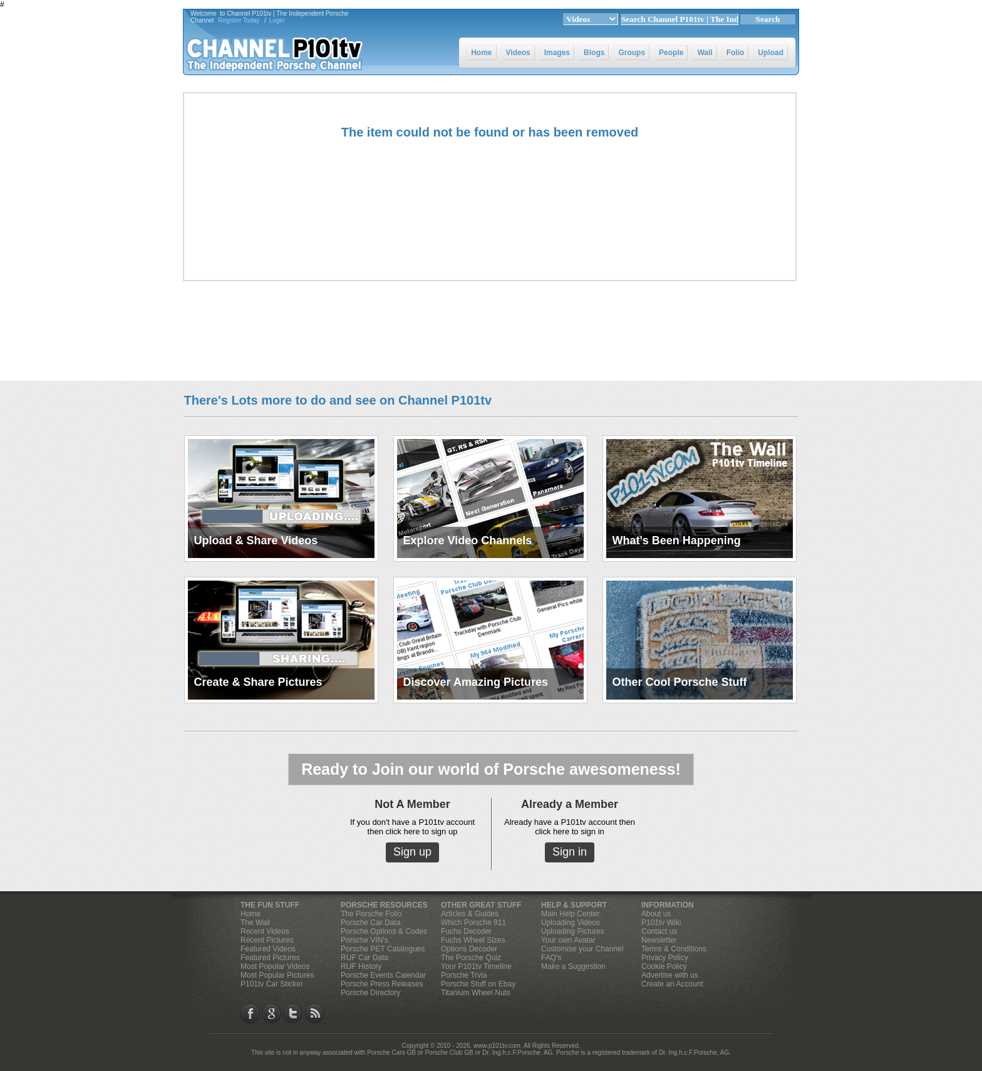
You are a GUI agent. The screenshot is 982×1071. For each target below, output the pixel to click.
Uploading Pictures (572, 931)
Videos (518, 52)
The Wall (255, 922)
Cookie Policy (664, 966)
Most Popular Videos (275, 966)
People (671, 52)
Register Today (239, 20)
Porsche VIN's (364, 940)
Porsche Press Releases (382, 984)
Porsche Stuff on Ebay (478, 984)
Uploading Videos (570, 922)
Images (557, 52)
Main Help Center (570, 913)
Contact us (659, 931)
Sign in (569, 852)
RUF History (361, 966)
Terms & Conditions (673, 948)
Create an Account (672, 984)
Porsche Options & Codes (384, 931)
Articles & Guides (470, 913)
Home (481, 52)
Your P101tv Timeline (476, 966)
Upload (770, 52)
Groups (631, 52)
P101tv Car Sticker (271, 984)
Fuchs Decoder (466, 931)
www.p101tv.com (496, 1045)
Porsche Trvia (464, 975)
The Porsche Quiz (471, 957)
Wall (704, 52)
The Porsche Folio (371, 913)
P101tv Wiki (661, 922)
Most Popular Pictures (277, 975)
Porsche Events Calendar (383, 975)
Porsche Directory (370, 992)
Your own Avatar (568, 940)
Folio (735, 52)
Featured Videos (268, 948)
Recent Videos (264, 931)
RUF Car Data (364, 957)
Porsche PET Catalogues (383, 948)
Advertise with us (669, 975)
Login (276, 20)
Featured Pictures (270, 957)
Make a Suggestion (573, 966)
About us (656, 913)
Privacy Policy (664, 957)
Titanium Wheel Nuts (475, 992)
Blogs (594, 52)
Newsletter (659, 940)
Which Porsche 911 (473, 922)
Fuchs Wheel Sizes (473, 940)
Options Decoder (469, 948)
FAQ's (551, 957)
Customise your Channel (582, 948)
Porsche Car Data (370, 922)
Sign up (412, 852)
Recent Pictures (267, 940)
